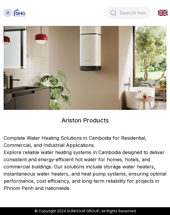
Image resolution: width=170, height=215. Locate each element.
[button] (163, 13)
